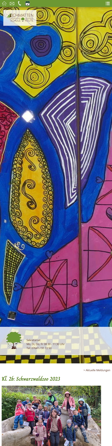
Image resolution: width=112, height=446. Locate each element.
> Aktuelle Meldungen (97, 370)
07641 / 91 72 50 (41, 348)
